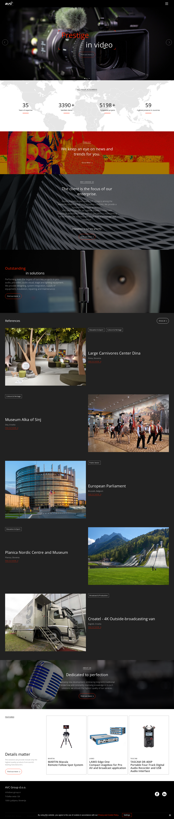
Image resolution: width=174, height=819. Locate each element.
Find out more (86, 54)
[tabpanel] (87, 43)
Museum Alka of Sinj (23, 419)
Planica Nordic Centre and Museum (36, 552)
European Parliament (107, 486)
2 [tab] (86, 78)
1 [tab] (84, 78)
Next (169, 42)
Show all (162, 321)
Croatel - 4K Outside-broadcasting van (121, 618)
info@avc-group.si (13, 792)
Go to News (86, 162)
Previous (5, 42)
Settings (127, 815)
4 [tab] (89, 78)
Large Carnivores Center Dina (114, 353)
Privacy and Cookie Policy (108, 815)
